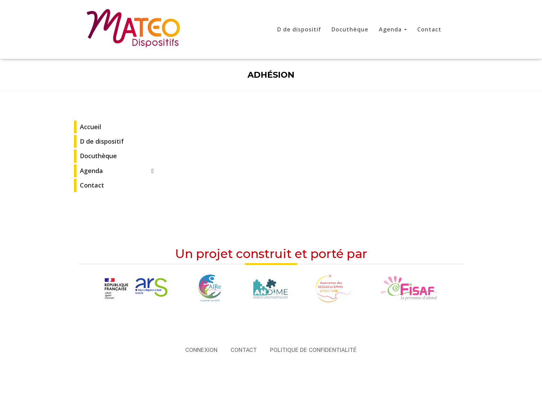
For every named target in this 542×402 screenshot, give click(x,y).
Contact (429, 29)
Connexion (201, 350)
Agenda (393, 29)
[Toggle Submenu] (153, 170)
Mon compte (462, 30)
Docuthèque (349, 29)
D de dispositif (299, 29)
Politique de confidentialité (313, 350)
